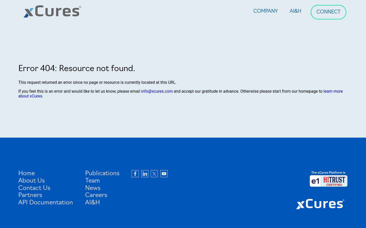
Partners (30, 195)
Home (26, 174)
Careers (96, 195)
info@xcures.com (157, 91)
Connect (328, 12)
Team (92, 181)
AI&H (295, 11)
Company (265, 11)
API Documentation (45, 203)
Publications (102, 174)
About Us (31, 181)
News (92, 188)
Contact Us (34, 188)
